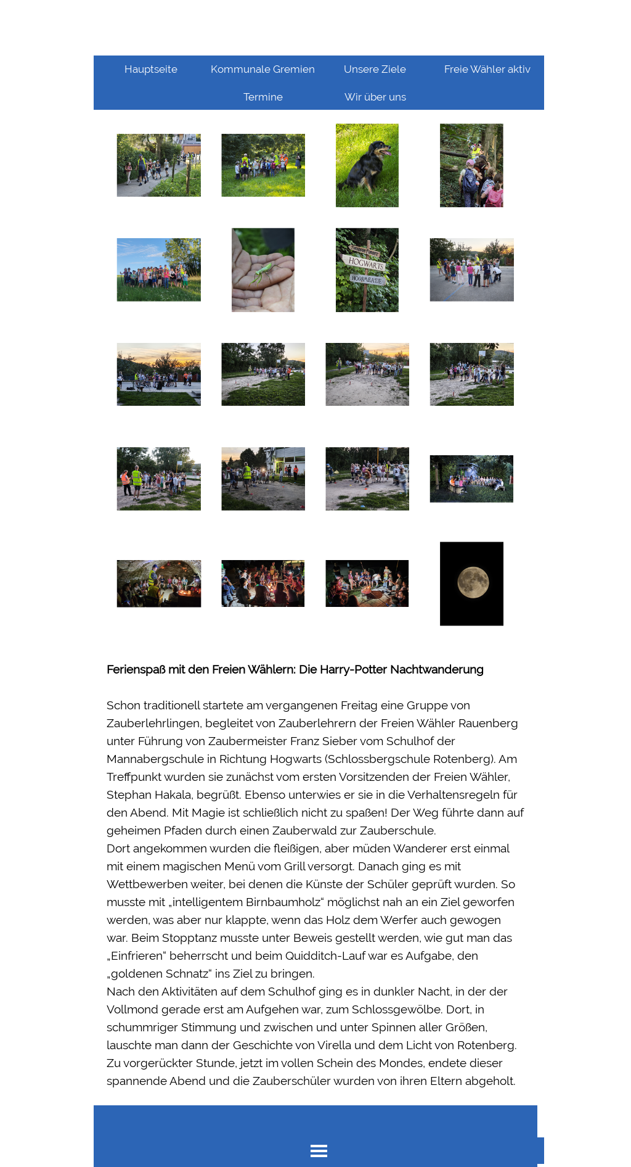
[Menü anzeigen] (319, 1150)
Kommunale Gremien (263, 69)
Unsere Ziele (375, 69)
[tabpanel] (315, 875)
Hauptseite (150, 69)
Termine (263, 97)
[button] (159, 165)
